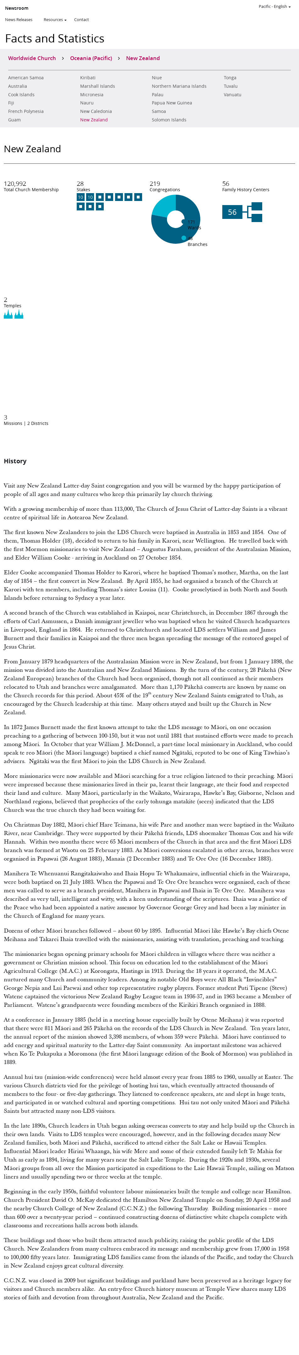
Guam (14, 120)
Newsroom (16, 8)
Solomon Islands (169, 120)
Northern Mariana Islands (179, 86)
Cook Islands (21, 95)
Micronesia (91, 95)
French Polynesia (26, 111)
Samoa (159, 111)
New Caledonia (96, 111)
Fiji (11, 103)
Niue (157, 78)
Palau (157, 95)
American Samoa (26, 78)
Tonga (230, 78)
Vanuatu (232, 95)
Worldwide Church (32, 58)
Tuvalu (231, 86)
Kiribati (88, 78)
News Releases (18, 19)
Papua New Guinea (172, 103)
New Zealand (94, 120)
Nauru (87, 103)
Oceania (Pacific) (91, 58)
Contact (81, 19)
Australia (17, 86)
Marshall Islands (97, 86)
